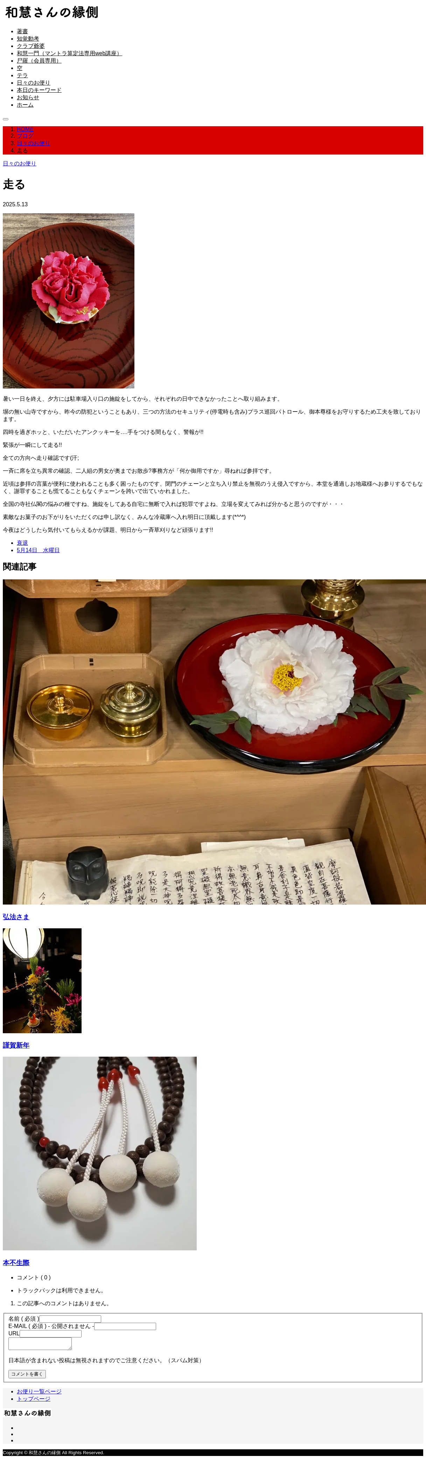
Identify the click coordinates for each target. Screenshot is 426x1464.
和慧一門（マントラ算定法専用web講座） (69, 53)
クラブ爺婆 (31, 46)
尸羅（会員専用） (39, 61)
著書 (22, 31)
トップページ (33, 1401)
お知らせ (28, 97)
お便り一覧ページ (39, 1394)
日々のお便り (33, 83)
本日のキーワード (39, 90)
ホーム (25, 105)
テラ (22, 75)
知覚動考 (28, 39)
